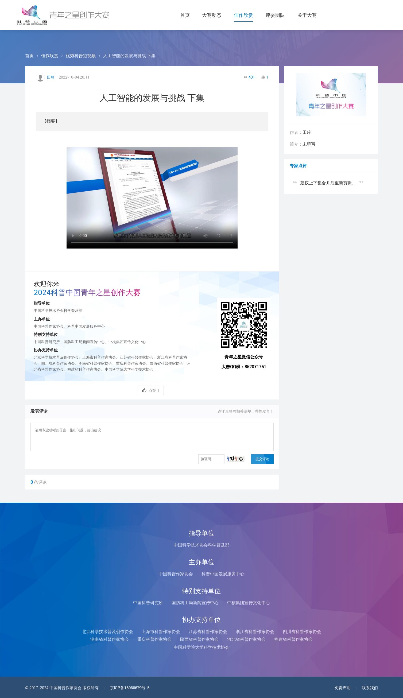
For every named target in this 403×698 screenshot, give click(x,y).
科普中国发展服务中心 (222, 573)
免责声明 (343, 687)
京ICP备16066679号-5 (129, 687)
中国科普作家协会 (176, 573)
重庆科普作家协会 (154, 639)
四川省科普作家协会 (302, 631)
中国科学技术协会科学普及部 (201, 545)
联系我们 (370, 687)
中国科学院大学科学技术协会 (201, 647)
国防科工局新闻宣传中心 (195, 602)
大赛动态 (211, 15)
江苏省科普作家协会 (208, 631)
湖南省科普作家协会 (109, 639)
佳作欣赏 (243, 15)
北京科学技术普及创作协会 (107, 631)
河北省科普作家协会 (246, 639)
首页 (184, 15)
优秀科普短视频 (81, 55)
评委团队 (275, 15)
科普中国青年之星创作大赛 (64, 15)
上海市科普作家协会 (161, 631)
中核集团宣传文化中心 (248, 602)
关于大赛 (307, 15)
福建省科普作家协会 (293, 639)
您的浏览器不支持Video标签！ (152, 195)
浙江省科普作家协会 (255, 631)
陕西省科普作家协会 (199, 639)
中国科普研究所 (148, 602)
